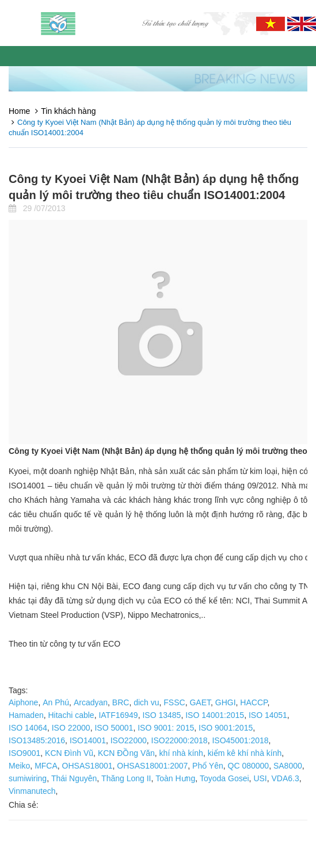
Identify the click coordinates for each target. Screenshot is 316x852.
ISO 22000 (71, 727)
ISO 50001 (113, 727)
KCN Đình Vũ (69, 753)
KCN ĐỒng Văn (126, 753)
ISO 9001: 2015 (166, 727)
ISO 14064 (28, 727)
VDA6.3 (285, 778)
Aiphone (23, 702)
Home (19, 111)
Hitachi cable (71, 715)
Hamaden (26, 715)
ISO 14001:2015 (214, 715)
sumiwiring (28, 778)
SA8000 (287, 765)
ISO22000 (129, 740)
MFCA (46, 765)
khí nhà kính (181, 753)
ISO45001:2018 (240, 740)
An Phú (56, 702)
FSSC (174, 702)
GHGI (225, 702)
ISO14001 (88, 740)
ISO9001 (24, 753)
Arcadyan (91, 702)
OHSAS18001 (87, 765)
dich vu (146, 702)
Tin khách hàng (68, 111)
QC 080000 (248, 765)
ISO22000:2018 (179, 740)
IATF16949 (118, 715)
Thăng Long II (126, 778)
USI (259, 778)
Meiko (19, 765)
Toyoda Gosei (224, 778)
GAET (200, 702)
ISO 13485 (161, 715)
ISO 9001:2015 (226, 727)
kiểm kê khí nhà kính (245, 753)
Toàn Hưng (175, 778)
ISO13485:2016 (37, 740)
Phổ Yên (207, 765)
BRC (121, 702)
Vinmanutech (32, 791)
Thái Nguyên (74, 778)
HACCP (253, 702)
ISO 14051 (268, 715)
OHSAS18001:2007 (152, 765)
